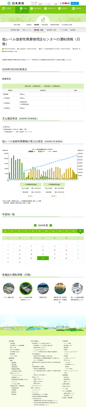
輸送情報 (72, 27)
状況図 (30, 193)
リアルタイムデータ (17, 372)
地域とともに (35, 374)
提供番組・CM (68, 342)
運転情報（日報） (39, 27)
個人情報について (68, 392)
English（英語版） (67, 395)
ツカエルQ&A (68, 365)
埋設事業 (36, 22)
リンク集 (65, 385)
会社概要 (12, 340)
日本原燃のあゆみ (15, 349)
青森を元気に (37, 380)
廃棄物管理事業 (54, 22)
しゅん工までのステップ (40, 346)
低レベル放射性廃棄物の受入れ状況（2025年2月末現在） (56, 46)
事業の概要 (17, 22)
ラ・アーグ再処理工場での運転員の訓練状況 (45, 349)
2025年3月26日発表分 (10, 46)
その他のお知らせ (37, 395)
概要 (11, 357)
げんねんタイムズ (37, 382)
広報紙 (65, 346)
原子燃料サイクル (70, 361)
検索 (56, 4)
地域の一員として (38, 376)
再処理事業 (45, 22)
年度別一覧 (77, 46)
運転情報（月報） (52, 27)
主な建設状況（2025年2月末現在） (28, 46)
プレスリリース (36, 387)
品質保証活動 (15, 385)
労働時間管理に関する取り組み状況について (45, 397)
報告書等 (14, 389)
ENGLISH (40, 4)
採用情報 (78, 8)
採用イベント (67, 378)
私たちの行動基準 (15, 346)
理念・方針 (13, 344)
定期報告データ (16, 374)
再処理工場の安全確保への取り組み (43, 353)
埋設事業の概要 (15, 27)
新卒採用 (66, 374)
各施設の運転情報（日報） (11, 48)
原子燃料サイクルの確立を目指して (41, 340)
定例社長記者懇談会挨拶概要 (39, 393)
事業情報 (22, 8)
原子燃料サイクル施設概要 (17, 342)
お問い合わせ (66, 383)
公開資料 (14, 387)
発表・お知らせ (35, 385)
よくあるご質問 (16, 380)
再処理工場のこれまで (39, 344)
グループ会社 (13, 353)
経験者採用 (67, 376)
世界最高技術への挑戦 (38, 363)
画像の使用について (69, 390)
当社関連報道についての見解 (39, 391)
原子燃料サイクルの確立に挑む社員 (43, 342)
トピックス (35, 389)
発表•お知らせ (52, 8)
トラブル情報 (63, 27)
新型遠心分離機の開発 (39, 365)
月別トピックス (26, 27)
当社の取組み (37, 8)
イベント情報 (67, 340)
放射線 (67, 363)
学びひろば (67, 357)
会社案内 (8, 8)
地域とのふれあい (38, 378)
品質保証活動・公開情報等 (17, 383)
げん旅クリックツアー (70, 355)
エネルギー (68, 359)
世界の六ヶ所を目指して (40, 372)
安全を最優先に (36, 351)
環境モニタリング (15, 370)
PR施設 (66, 353)
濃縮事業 (28, 22)
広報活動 (64, 8)
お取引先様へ (74, 3)
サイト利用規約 (67, 388)
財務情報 (12, 351)
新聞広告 (66, 344)
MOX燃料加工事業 (67, 22)
